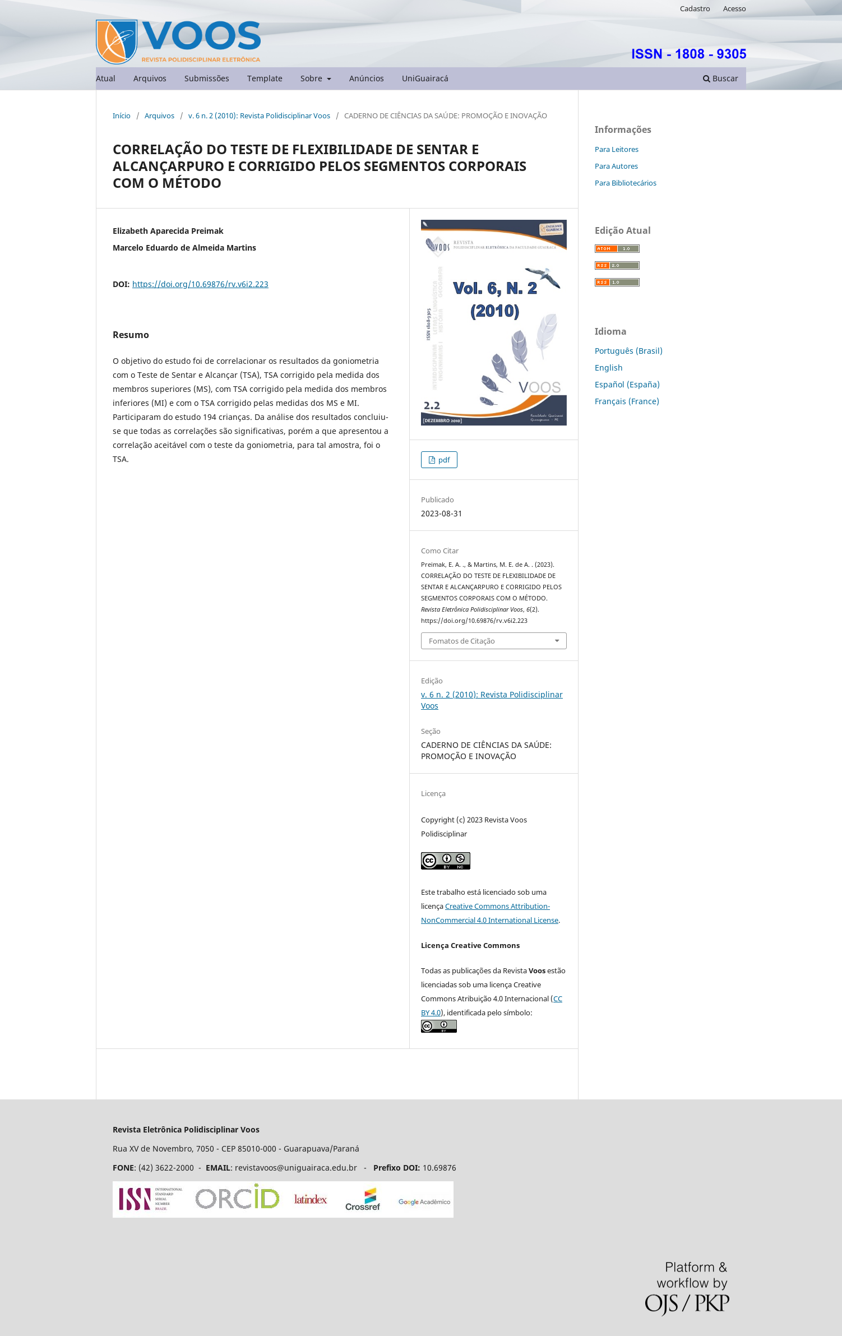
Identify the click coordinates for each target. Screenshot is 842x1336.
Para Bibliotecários (625, 183)
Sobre (312, 78)
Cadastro (695, 8)
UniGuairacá (425, 78)
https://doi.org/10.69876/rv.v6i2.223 (200, 284)
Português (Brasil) (629, 350)
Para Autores (616, 166)
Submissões (206, 78)
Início (122, 115)
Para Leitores (617, 149)
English (609, 367)
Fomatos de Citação (462, 641)
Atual (105, 78)
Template (265, 78)
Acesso (734, 8)
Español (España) (627, 384)
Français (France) (627, 401)
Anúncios (366, 78)
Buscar (720, 78)
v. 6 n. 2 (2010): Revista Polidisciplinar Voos (259, 115)
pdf (443, 460)
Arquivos (149, 78)
